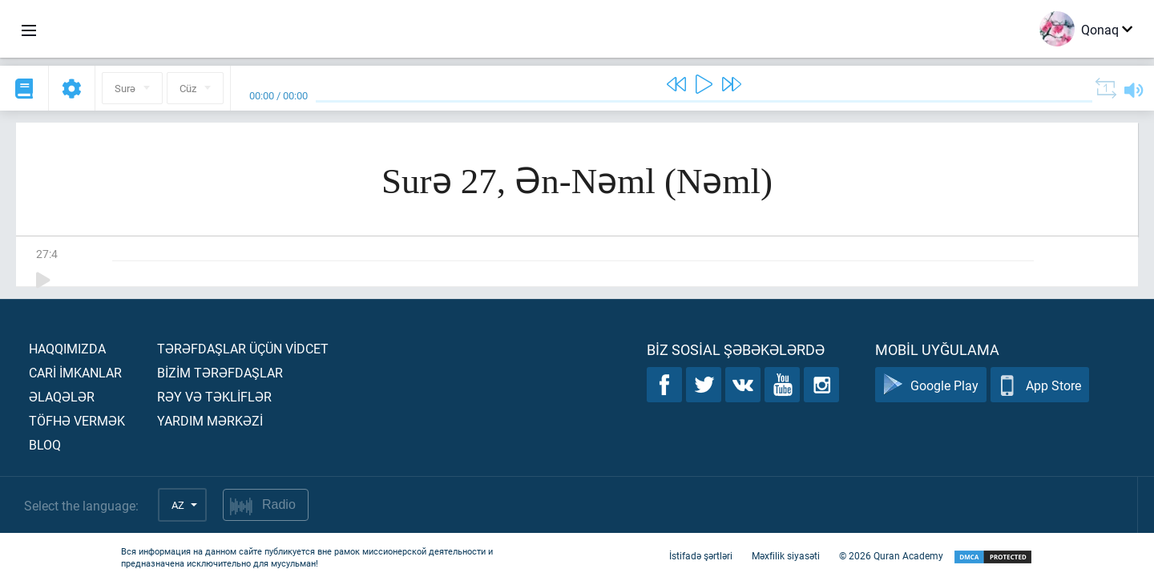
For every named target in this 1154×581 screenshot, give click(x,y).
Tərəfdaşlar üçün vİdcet (243, 348)
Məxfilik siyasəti (786, 555)
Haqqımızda (67, 348)
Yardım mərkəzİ (210, 420)
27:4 (47, 253)
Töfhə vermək (77, 420)
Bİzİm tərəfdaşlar (220, 372)
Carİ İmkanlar (75, 372)
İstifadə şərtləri (700, 555)
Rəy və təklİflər (214, 396)
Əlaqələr (62, 396)
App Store (1040, 385)
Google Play (930, 385)
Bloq (45, 444)
